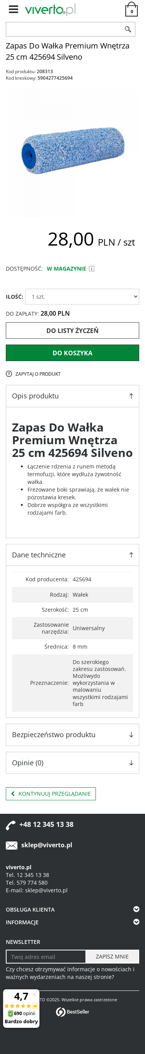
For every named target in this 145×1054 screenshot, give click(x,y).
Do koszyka (72, 353)
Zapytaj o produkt (38, 374)
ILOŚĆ (14, 296)
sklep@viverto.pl (46, 845)
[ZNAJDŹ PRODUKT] (63, 29)
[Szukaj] (128, 29)
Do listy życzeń (72, 330)
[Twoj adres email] (46, 956)
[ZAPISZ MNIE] (112, 956)
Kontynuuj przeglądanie (51, 794)
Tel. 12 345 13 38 (27, 874)
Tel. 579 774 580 (27, 882)
